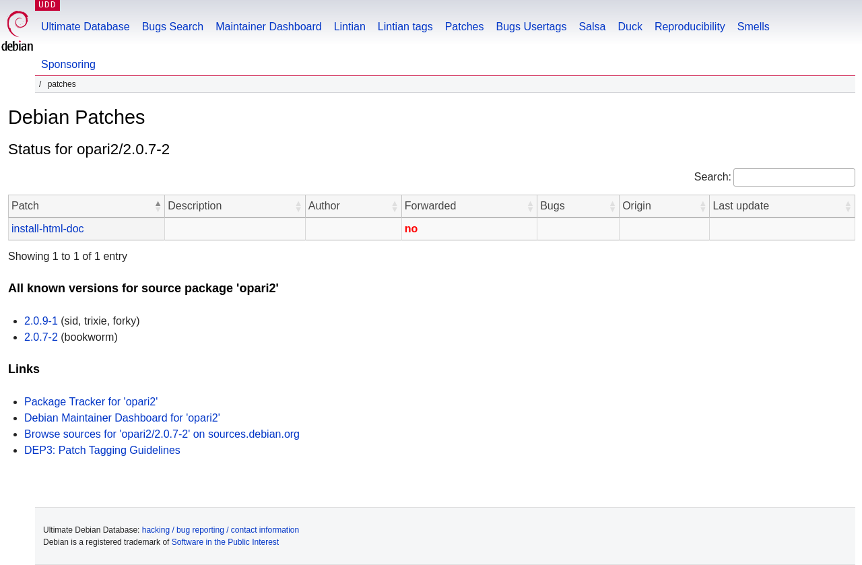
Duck (630, 26)
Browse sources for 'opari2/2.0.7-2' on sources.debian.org (162, 434)
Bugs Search (173, 26)
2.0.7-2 (41, 337)
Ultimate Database (85, 26)
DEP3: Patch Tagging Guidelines (102, 450)
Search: (712, 176)
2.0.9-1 (41, 321)
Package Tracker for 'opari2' (91, 401)
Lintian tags (405, 26)
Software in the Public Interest (225, 542)
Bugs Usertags (531, 26)
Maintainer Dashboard (268, 26)
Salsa (591, 26)
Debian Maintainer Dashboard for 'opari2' (122, 418)
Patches (464, 26)
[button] (158, 206)
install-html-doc (47, 228)
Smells (753, 26)
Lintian (350, 26)
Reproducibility (690, 26)
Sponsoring (68, 64)
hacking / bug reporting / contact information (220, 530)
